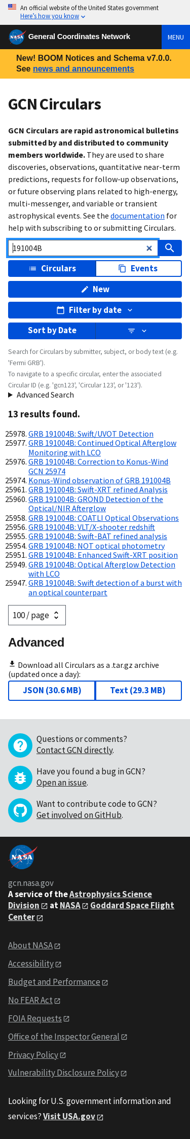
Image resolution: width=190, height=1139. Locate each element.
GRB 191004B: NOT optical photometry (96, 546)
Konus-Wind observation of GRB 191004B (99, 480)
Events (138, 268)
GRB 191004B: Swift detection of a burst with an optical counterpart (105, 587)
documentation (137, 215)
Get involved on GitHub (79, 815)
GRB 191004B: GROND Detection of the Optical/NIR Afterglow (95, 503)
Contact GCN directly (74, 750)
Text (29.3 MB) (138, 690)
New (95, 289)
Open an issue (61, 782)
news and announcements (83, 68)
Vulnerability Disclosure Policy (63, 1072)
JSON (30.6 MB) (52, 690)
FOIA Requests (35, 1018)
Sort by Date (52, 330)
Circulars (52, 268)
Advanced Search (45, 394)
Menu (176, 37)
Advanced (36, 642)
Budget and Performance (54, 981)
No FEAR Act (30, 1000)
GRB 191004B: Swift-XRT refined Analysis (98, 489)
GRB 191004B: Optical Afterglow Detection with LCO (101, 569)
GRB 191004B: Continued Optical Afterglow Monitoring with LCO (102, 447)
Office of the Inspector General (64, 1036)
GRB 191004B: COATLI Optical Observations (103, 518)
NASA (70, 905)
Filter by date (95, 309)
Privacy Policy (33, 1054)
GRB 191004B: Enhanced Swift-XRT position (103, 555)
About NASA (30, 945)
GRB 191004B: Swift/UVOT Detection (91, 434)
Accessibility (31, 963)
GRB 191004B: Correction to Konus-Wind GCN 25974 (98, 466)
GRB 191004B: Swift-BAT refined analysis (97, 536)
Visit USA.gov (69, 1116)
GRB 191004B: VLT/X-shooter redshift (91, 527)
